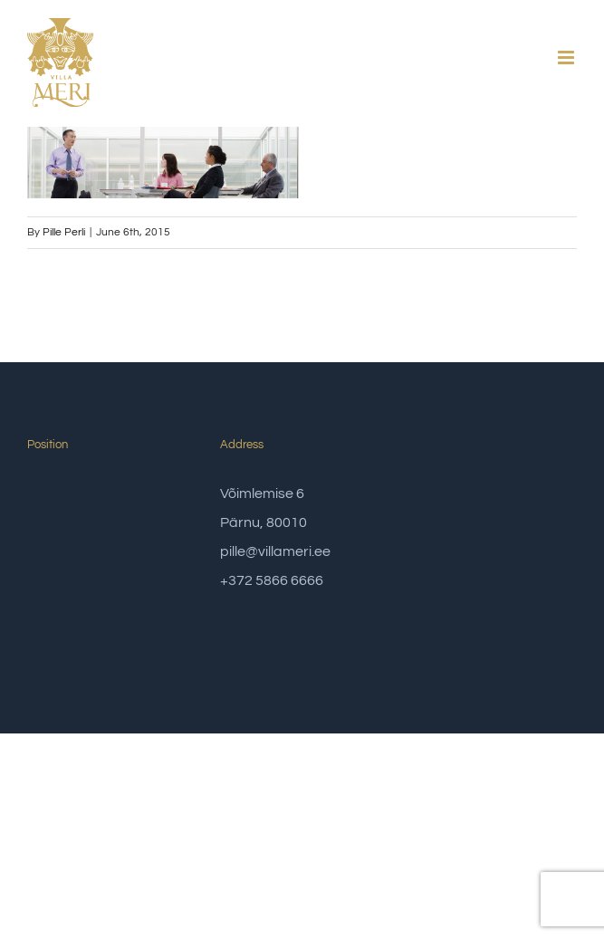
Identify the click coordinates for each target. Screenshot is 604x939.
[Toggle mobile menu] (567, 57)
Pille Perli (64, 232)
